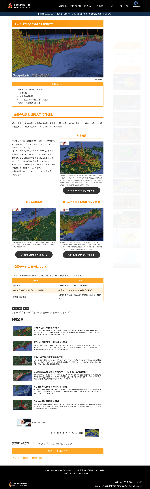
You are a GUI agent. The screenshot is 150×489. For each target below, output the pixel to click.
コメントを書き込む (58, 451)
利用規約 (125, 482)
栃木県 (46, 313)
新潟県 (56, 313)
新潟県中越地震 (26, 96)
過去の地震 (17, 308)
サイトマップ (136, 482)
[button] (138, 31)
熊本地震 (23, 92)
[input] (127, 31)
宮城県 (16, 313)
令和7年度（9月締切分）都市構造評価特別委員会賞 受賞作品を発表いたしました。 (83, 14)
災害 (26, 308)
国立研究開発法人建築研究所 (62, 470)
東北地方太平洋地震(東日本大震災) (34, 99)
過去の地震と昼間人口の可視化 (31, 89)
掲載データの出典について (29, 102)
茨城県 (36, 313)
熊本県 (65, 313)
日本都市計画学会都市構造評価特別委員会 (90, 470)
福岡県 (46, 470)
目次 (54, 84)
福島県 (26, 313)
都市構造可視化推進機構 (79, 473)
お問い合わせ (114, 482)
